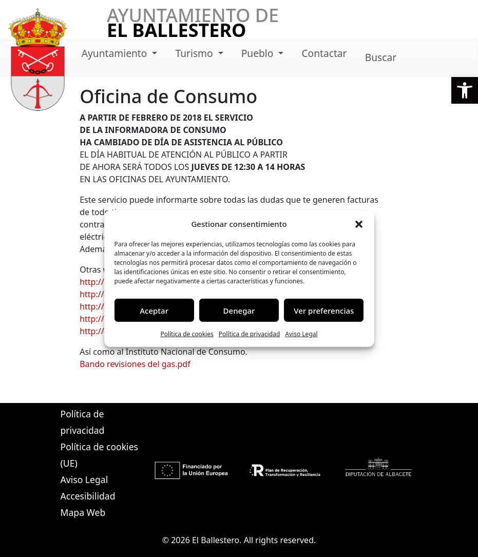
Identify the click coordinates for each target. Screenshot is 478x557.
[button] (464, 90)
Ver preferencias (324, 310)
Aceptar (154, 310)
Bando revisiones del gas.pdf (135, 364)
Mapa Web (83, 512)
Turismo (195, 53)
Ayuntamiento (116, 53)
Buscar (380, 57)
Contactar (324, 53)
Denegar (239, 310)
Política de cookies (186, 334)
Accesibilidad (88, 496)
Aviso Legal (301, 334)
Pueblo (258, 53)
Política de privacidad (249, 334)
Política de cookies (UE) (99, 454)
